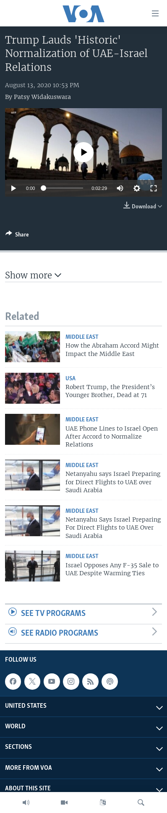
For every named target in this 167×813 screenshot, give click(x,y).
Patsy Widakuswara (42, 97)
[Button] (17, 236)
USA (70, 379)
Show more (33, 275)
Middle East (82, 337)
